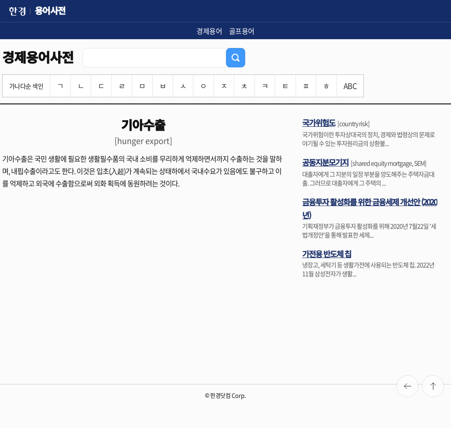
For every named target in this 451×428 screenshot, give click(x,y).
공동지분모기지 (325, 162)
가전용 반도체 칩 (326, 253)
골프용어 (242, 31)
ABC (350, 85)
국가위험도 (318, 122)
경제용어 (209, 31)
